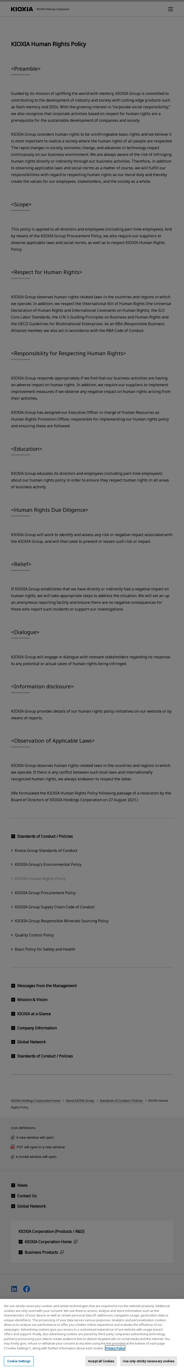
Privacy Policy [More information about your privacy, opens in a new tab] (115, 1352)
